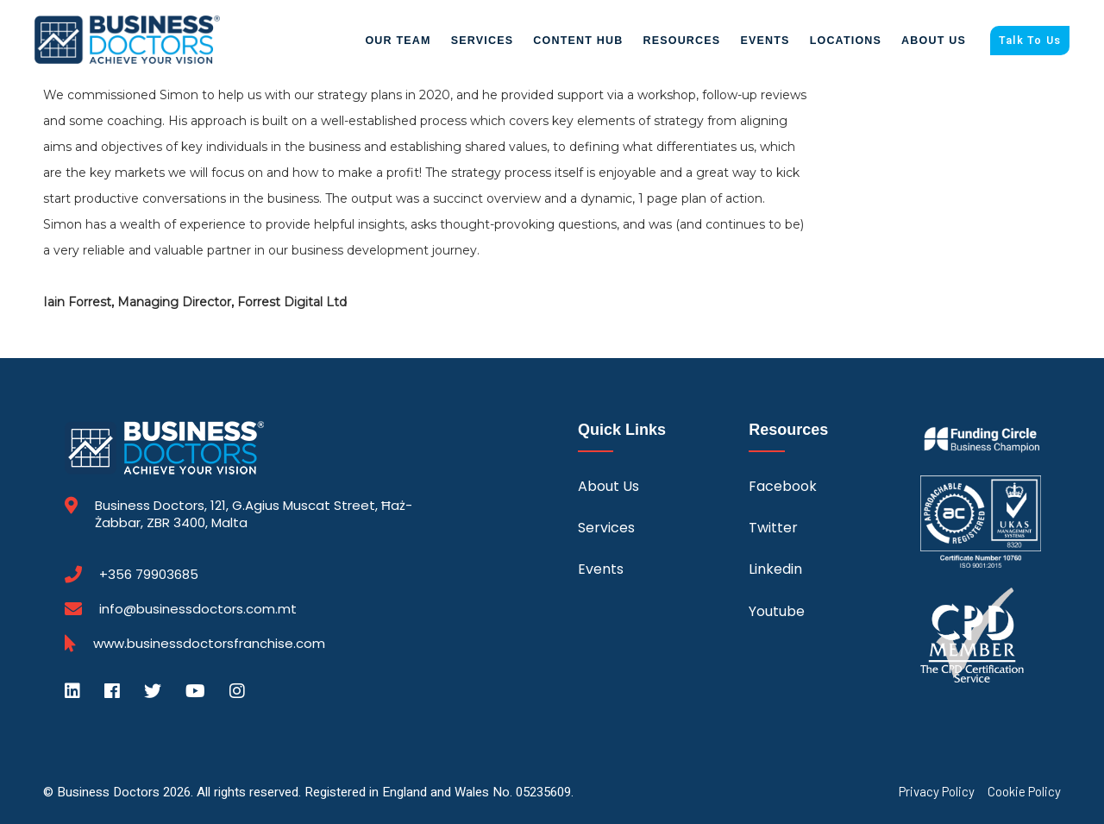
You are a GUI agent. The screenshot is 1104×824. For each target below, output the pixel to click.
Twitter (773, 528)
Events (764, 41)
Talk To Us (1030, 40)
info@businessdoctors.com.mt (198, 609)
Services (482, 41)
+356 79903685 (148, 574)
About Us (933, 41)
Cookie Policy (1024, 791)
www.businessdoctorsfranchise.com (209, 643)
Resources (681, 41)
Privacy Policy (937, 791)
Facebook (783, 486)
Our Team (397, 41)
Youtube (777, 611)
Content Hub (578, 41)
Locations (845, 41)
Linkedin (775, 569)
